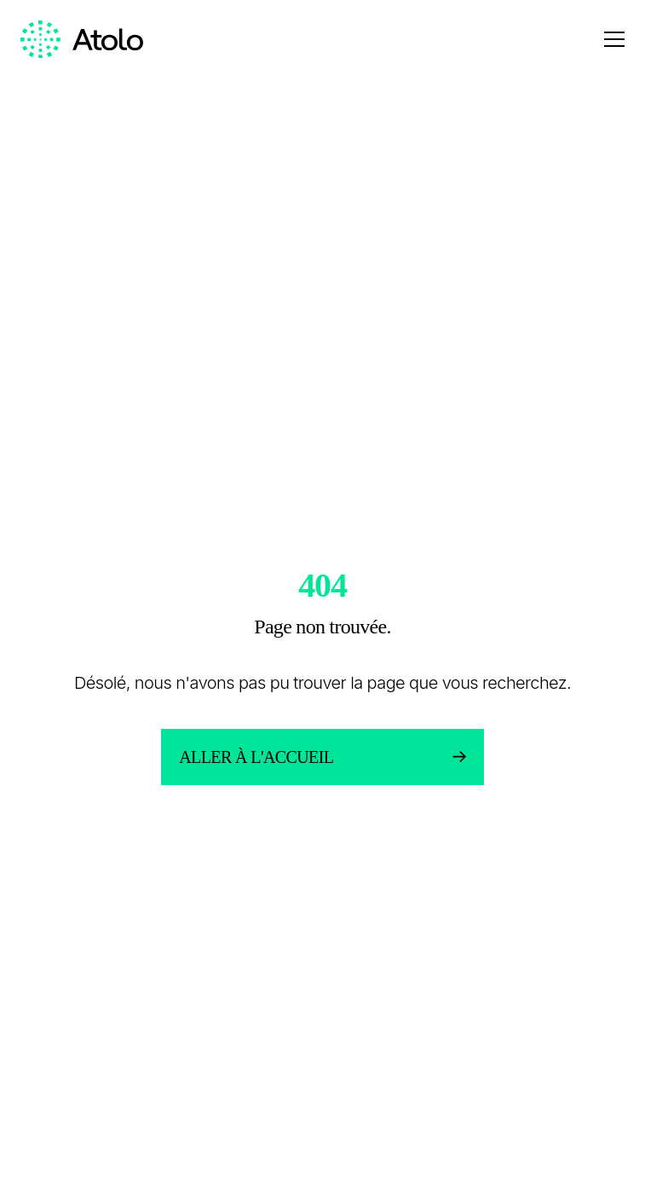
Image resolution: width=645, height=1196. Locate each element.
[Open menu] (614, 39)
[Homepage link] (81, 39)
